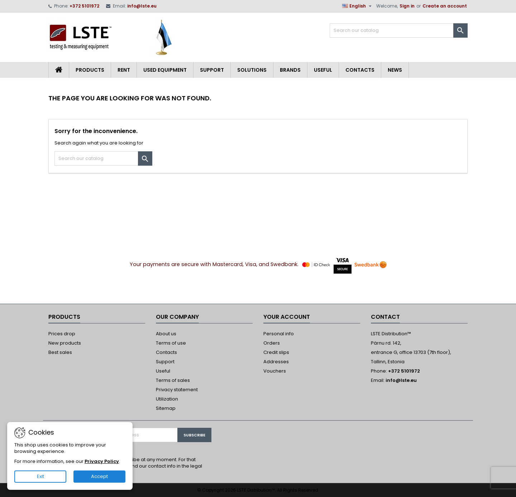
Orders (271, 343)
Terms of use (171, 343)
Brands (290, 70)
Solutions (252, 70)
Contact (385, 317)
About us (166, 333)
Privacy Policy (102, 461)
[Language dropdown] (357, 6)
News (395, 70)
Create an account (444, 6)
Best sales (60, 352)
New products (64, 343)
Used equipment (165, 70)
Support (212, 70)
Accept (99, 476)
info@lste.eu (142, 6)
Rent (124, 70)
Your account (286, 317)
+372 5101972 (84, 6)
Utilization (167, 399)
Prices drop (61, 333)
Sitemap (166, 408)
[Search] (399, 30)
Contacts (359, 70)
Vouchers (274, 371)
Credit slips (276, 352)
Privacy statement (177, 389)
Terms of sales (173, 380)
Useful (323, 70)
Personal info (278, 333)
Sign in (407, 6)
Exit (40, 476)
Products (90, 70)
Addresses (276, 361)
